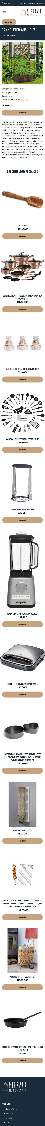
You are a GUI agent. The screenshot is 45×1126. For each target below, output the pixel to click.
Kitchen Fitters (11, 1109)
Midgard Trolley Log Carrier (22, 976)
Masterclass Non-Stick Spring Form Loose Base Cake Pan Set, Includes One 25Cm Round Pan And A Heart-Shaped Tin (22, 757)
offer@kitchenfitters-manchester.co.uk (31, 3)
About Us (9, 1113)
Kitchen (15, 89)
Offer (8, 1122)
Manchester (7, 3)
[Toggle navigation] (4, 12)
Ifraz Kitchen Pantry (22, 830)
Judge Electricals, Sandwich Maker (22, 684)
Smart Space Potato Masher (22, 509)
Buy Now (22, 112)
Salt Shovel (22, 225)
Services (9, 1118)
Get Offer (9, 22)
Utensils (22, 89)
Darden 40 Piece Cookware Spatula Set (22, 439)
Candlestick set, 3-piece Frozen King (22, 369)
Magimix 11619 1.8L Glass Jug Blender (22, 613)
